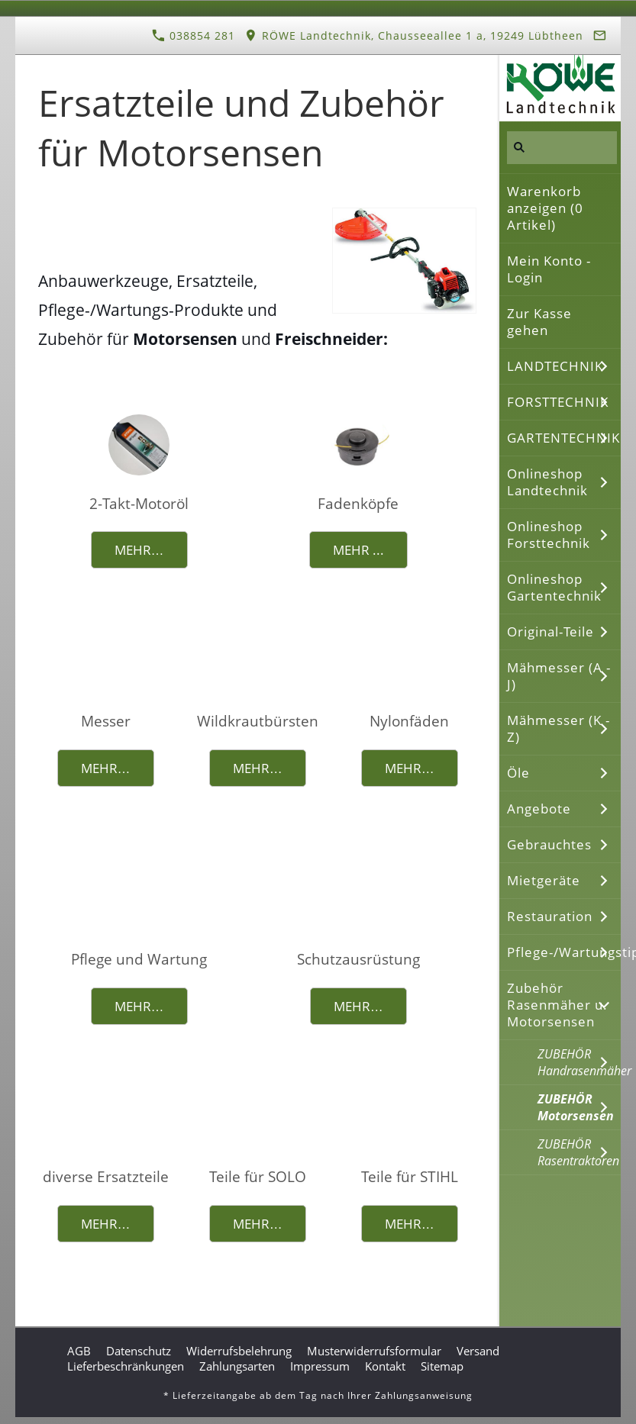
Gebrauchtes (549, 844)
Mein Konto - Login (549, 269)
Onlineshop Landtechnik (547, 482)
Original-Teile (550, 631)
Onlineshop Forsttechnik (548, 534)
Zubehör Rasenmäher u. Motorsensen (557, 1004)
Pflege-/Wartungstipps (564, 952)
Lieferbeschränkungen (125, 1366)
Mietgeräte (543, 880)
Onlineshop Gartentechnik (554, 587)
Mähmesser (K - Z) (558, 728)
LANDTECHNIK (555, 366)
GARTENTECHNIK (563, 437)
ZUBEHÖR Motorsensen (576, 1107)
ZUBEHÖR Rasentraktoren (578, 1152)
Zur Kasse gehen (539, 321)
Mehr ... (358, 550)
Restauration (549, 916)
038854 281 (193, 35)
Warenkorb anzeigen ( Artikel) (545, 208)
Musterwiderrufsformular (374, 1350)
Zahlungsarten (237, 1366)
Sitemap (442, 1366)
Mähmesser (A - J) (559, 676)
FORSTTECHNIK (558, 402)
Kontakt (385, 1366)
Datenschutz (138, 1350)
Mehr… (139, 550)
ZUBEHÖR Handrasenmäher (579, 1062)
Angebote (539, 808)
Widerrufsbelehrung (239, 1350)
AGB (79, 1350)
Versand (478, 1350)
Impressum (320, 1366)
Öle (518, 772)
